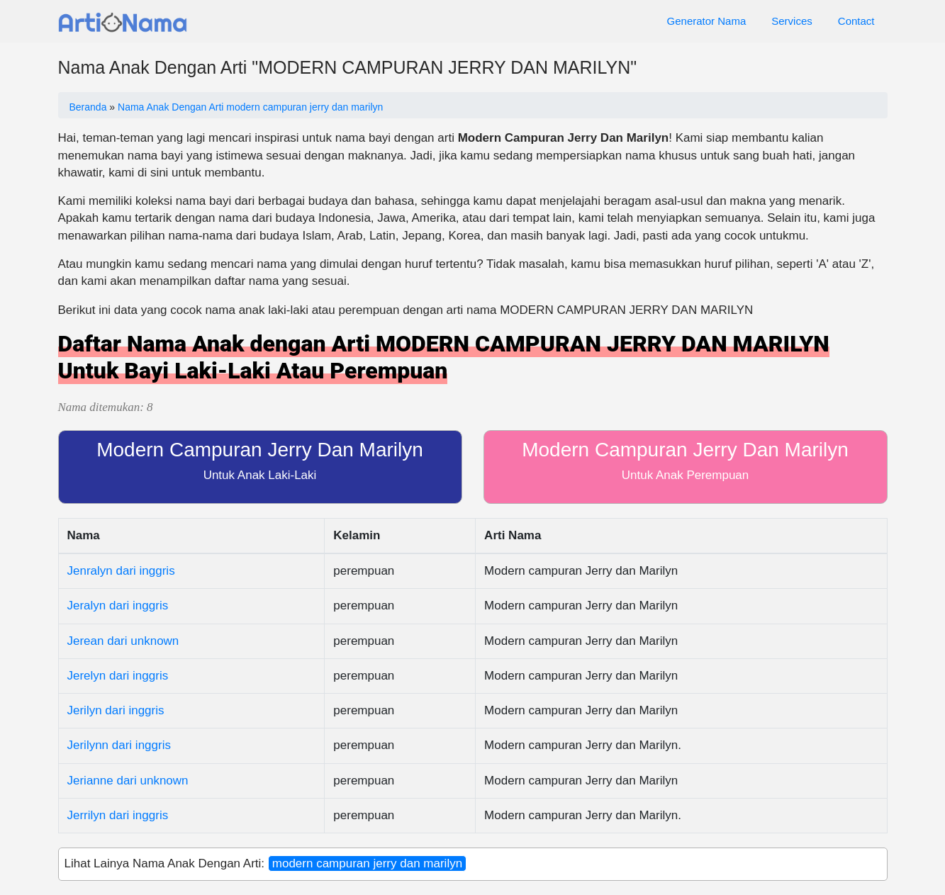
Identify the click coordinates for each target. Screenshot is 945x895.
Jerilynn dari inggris (119, 745)
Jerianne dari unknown (128, 780)
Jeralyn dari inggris (118, 605)
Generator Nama (707, 21)
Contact (856, 21)
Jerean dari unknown (123, 641)
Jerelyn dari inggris (118, 675)
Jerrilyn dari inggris (118, 815)
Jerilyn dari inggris (115, 710)
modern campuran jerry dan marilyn (367, 863)
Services (791, 21)
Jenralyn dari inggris (121, 571)
